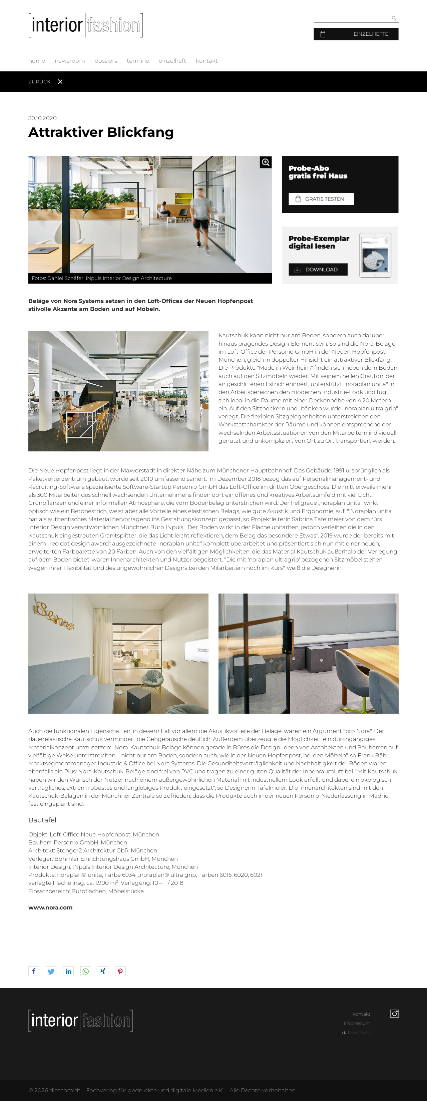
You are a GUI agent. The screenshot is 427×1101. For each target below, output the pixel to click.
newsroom (70, 60)
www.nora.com (50, 907)
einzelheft (172, 60)
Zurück (39, 81)
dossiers (106, 60)
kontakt (207, 60)
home (36, 60)
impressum (357, 1023)
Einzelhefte (371, 34)
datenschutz (356, 1033)
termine (138, 60)
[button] (34, 972)
